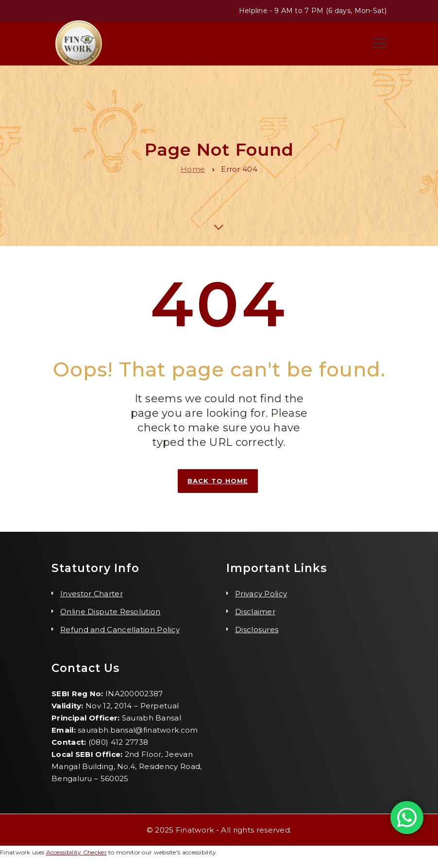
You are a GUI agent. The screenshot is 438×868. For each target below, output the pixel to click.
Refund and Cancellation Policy (120, 629)
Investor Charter (91, 593)
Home (193, 169)
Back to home (217, 481)
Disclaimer (255, 611)
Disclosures (256, 629)
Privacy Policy (261, 593)
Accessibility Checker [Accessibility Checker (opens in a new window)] (76, 852)
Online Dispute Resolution (110, 611)
